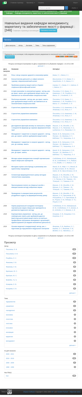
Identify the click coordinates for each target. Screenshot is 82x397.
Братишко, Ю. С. (12, 271)
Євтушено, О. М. (68, 134)
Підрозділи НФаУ (65, 11)
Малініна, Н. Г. (67, 136)
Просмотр (30, 3)
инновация (9, 332)
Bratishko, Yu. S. (11, 280)
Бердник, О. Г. (69, 226)
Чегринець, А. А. (69, 138)
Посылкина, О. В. (12, 254)
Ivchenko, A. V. (60, 210)
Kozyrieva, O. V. (58, 216)
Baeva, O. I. (57, 95)
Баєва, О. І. (56, 75)
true (7, 376)
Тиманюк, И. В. (68, 181)
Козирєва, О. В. (58, 214)
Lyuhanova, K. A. (58, 130)
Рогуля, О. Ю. (60, 200)
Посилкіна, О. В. (58, 91)
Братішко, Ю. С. (11, 275)
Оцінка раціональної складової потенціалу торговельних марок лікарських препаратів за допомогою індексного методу (28, 208)
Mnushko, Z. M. (68, 126)
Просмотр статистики (48, 30)
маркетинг (9, 336)
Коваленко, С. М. (58, 93)
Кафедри (9, 13)
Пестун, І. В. (57, 136)
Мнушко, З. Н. (57, 128)
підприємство (10, 302)
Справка (41, 3)
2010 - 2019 (10, 358)
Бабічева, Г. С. (58, 138)
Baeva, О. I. (65, 75)
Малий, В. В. (57, 134)
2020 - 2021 (10, 354)
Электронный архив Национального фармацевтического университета (30, 11)
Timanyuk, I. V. (57, 181)
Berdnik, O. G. (57, 231)
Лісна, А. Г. (68, 109)
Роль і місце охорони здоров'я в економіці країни (29, 75)
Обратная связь (75, 392)
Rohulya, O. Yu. (70, 200)
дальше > (41, 66)
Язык (75, 3)
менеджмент (10, 341)
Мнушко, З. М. (57, 126)
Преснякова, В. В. (69, 195)
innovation (9, 328)
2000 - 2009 (10, 363)
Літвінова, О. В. (58, 109)
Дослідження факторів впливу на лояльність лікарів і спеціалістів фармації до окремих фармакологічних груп (31, 128)
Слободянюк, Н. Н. (63, 160)
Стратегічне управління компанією (24, 107)
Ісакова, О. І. (57, 85)
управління (10, 306)
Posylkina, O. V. (70, 93)
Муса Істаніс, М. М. (62, 169)
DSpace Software (29, 392)
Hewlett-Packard (62, 392)
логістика (9, 323)
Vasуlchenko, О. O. (59, 81)
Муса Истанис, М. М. (69, 171)
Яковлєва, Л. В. (58, 226)
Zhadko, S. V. (61, 163)
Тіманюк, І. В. (71, 179)
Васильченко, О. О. (59, 79)
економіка (9, 315)
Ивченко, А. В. (70, 210)
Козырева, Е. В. (69, 214)
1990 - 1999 (10, 367)
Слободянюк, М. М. (59, 158)
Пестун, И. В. (61, 179)
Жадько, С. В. (71, 163)
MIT (52, 392)
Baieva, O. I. (58, 87)
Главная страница (16, 3)
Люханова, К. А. (68, 128)
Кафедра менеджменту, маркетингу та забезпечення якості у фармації (41, 13)
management (10, 310)
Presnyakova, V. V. (59, 197)
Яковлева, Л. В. (68, 228)
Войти (74, 8)
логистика (9, 319)
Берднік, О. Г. (57, 228)
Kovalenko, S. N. (66, 95)
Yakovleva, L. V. (68, 231)
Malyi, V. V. (66, 166)
